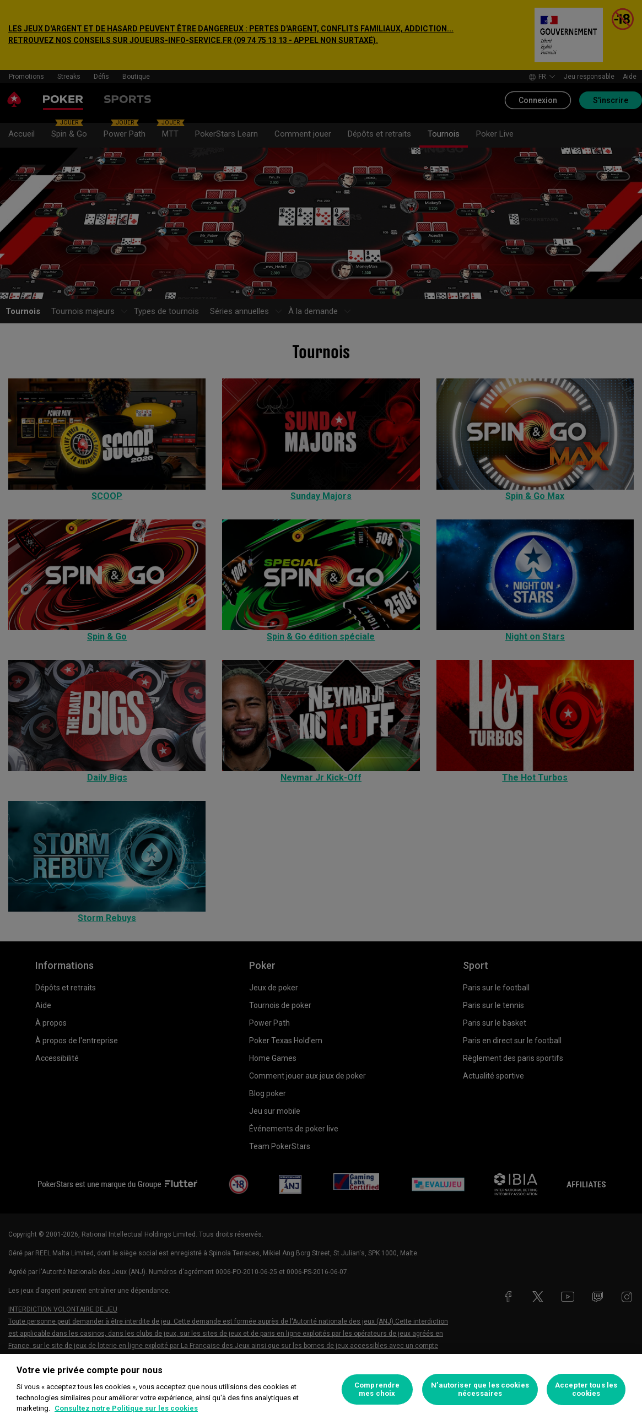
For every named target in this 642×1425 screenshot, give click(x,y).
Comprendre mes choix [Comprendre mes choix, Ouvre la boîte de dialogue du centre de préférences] (377, 1389)
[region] (321, 1389)
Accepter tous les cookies (586, 1389)
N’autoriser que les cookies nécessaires (480, 1389)
